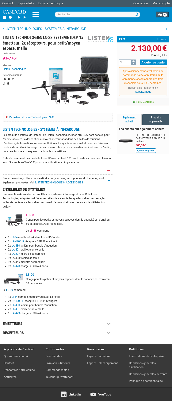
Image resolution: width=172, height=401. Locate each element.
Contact (7, 3)
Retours (65, 363)
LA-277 (15, 253)
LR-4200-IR (17, 300)
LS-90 (30, 274)
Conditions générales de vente (148, 374)
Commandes (54, 356)
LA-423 (15, 266)
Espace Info (26, 3)
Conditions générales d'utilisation (142, 365)
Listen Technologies (14, 68)
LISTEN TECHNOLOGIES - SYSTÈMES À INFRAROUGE (41, 129)
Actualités (10, 377)
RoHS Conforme (143, 101)
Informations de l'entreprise (146, 356)
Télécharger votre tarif (60, 377)
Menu (35, 14)
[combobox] (97, 14)
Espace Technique (50, 3)
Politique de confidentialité (146, 381)
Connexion (140, 3)
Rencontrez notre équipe (19, 370)
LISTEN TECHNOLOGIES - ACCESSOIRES (59, 182)
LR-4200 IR (17, 241)
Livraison (162, 39)
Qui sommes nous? (16, 356)
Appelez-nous (143, 91)
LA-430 (15, 245)
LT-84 (14, 237)
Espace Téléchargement (102, 363)
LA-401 (15, 249)
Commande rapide (57, 370)
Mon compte (161, 3)
